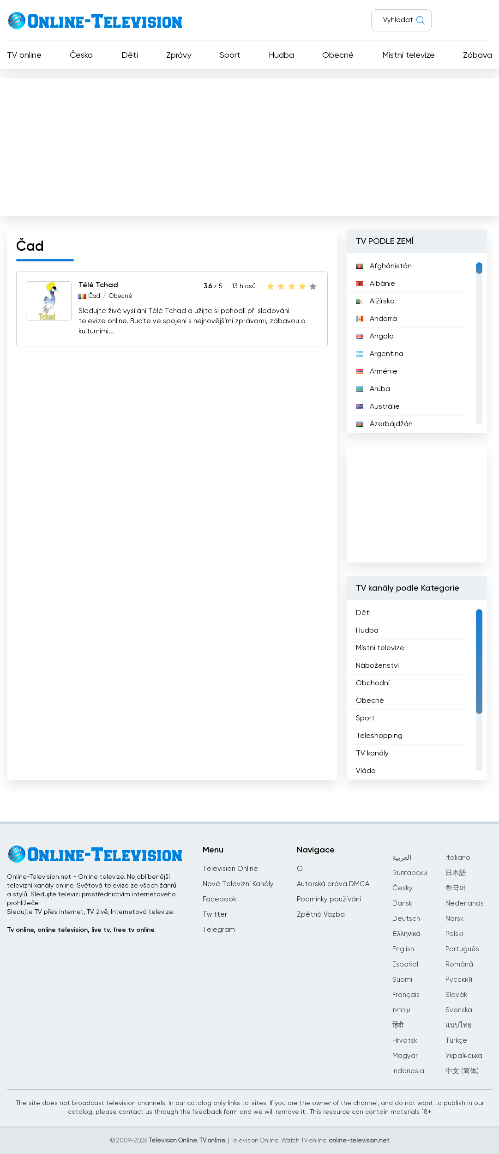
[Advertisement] (249, 145)
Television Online (230, 868)
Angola (375, 336)
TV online (24, 55)
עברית (401, 1010)
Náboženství (377, 666)
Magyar (405, 1055)
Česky (402, 888)
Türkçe (456, 1040)
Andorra (376, 319)
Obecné (338, 55)
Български (409, 873)
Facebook (219, 899)
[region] (417, 343)
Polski (454, 933)
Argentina (379, 354)
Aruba (373, 389)
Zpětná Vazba (321, 914)
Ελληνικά (406, 933)
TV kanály (372, 753)
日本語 (455, 873)
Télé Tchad (98, 285)
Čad (94, 296)
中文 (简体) (462, 1071)
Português (462, 949)
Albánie (375, 284)
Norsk (454, 918)
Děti (129, 55)
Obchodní (373, 683)
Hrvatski (405, 1040)
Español (405, 964)
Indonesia (408, 1071)
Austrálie (378, 407)
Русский (458, 979)
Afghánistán (384, 266)
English (403, 949)
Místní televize (408, 55)
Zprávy (178, 55)
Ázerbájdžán (384, 424)
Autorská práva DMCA (333, 884)
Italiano (457, 857)
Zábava (477, 55)
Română (459, 964)
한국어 (455, 888)
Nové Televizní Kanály (238, 884)
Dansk (402, 903)
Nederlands (464, 903)
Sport (230, 55)
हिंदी (397, 1025)
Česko (81, 55)
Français (406, 994)
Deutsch (406, 918)
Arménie (376, 371)
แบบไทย (458, 1025)
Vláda (366, 771)
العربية (401, 857)
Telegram (219, 929)
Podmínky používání (329, 899)
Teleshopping (379, 736)
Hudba (281, 55)
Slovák (456, 994)
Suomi (402, 979)
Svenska (458, 1010)
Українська (463, 1055)
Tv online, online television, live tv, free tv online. (81, 930)
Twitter (215, 914)
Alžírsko (375, 301)
